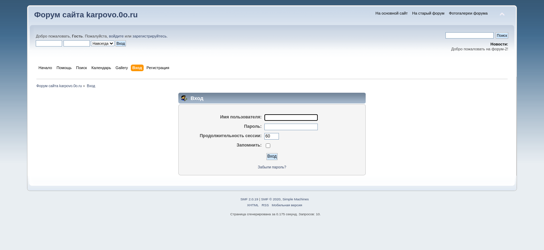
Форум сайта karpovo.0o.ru (86, 14)
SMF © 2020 (271, 199)
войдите (116, 36)
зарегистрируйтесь (150, 36)
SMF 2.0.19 (249, 199)
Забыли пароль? (272, 167)
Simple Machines (295, 199)
